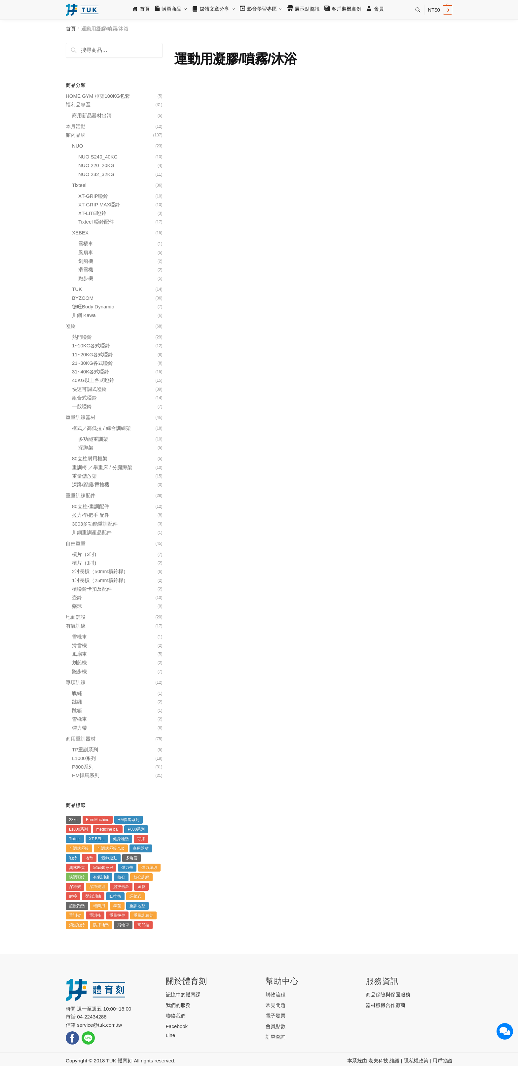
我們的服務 (178, 1005)
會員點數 (275, 1026)
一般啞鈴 (82, 406)
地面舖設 (76, 617)
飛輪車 (123, 925)
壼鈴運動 (109, 858)
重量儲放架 (84, 476)
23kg (73, 819)
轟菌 (117, 906)
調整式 (135, 896)
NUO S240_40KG (98, 156)
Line (170, 1035)
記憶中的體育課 (183, 994)
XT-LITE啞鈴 (92, 213)
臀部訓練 (93, 896)
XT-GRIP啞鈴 (93, 196)
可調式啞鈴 (79, 848)
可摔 (141, 839)
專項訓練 (76, 682)
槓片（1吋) (84, 563)
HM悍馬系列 (85, 775)
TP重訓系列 (85, 749)
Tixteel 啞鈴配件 (96, 221)
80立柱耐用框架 (89, 458)
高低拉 (143, 925)
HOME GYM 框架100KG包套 (98, 96)
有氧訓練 (76, 626)
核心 (121, 877)
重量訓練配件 (80, 495)
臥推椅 (115, 896)
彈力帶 (79, 728)
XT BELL (97, 839)
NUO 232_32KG (96, 174)
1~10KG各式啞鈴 (91, 345)
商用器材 (141, 848)
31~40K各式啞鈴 (90, 371)
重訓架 (75, 915)
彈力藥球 (149, 867)
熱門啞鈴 (82, 337)
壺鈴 (77, 597)
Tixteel (79, 185)
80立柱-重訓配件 (90, 506)
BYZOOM (82, 298)
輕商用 (99, 906)
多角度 (131, 858)
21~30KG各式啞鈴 (92, 363)
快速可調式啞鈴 (89, 389)
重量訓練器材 (80, 417)
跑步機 (85, 278)
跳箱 (77, 710)
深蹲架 (85, 447)
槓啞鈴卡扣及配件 (92, 589)
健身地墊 (121, 839)
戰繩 (77, 693)
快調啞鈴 (77, 877)
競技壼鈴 (121, 886)
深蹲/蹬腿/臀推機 (90, 484)
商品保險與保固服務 (388, 994)
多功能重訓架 (93, 439)
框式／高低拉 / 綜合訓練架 (101, 428)
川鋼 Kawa (84, 315)
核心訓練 (141, 877)
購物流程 (275, 994)
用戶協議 (442, 1060)
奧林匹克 (77, 867)
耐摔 (73, 896)
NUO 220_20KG (96, 165)
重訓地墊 (137, 906)
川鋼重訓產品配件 (92, 532)
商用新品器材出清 (92, 115)
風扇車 (85, 252)
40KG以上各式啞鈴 (93, 380)
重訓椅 (95, 915)
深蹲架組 (97, 886)
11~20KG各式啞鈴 (92, 354)
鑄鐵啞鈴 (77, 925)
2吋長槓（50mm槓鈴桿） (100, 571)
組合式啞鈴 (84, 397)
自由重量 (76, 543)
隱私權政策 (416, 1060)
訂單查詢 (275, 1037)
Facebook (177, 1026)
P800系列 (82, 767)
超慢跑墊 (77, 906)
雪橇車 (85, 243)
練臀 (141, 886)
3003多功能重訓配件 (95, 524)
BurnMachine (97, 819)
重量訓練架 (143, 915)
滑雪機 (85, 269)
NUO (77, 146)
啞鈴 (71, 326)
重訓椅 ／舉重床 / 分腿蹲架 (102, 467)
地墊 (89, 858)
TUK (77, 289)
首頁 (71, 28)
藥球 (77, 606)
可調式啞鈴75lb (111, 848)
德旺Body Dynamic (93, 306)
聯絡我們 (176, 1015)
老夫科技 (378, 1060)
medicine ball (107, 829)
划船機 (85, 261)
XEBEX (80, 232)
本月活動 (76, 126)
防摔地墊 (101, 925)
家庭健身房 (103, 867)
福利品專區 (78, 104)
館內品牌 (76, 135)
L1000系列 (84, 758)
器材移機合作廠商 (385, 1005)
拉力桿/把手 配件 (90, 515)
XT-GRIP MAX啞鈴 (99, 204)
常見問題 (275, 1005)
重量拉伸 (117, 915)
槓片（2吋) (84, 554)
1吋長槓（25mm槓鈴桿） (100, 580)
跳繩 (77, 702)
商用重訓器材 (80, 738)
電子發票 (275, 1015)
